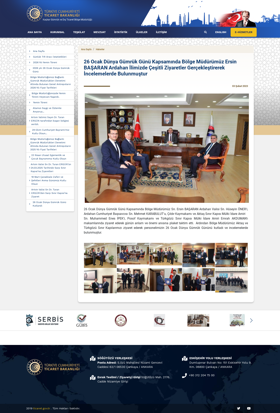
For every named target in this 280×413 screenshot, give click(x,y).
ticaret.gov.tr (41, 408)
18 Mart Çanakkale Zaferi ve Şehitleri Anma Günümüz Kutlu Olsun (48, 180)
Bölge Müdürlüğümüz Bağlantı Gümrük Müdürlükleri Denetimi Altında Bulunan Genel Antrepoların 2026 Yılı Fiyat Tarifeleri (50, 82)
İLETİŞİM (161, 32)
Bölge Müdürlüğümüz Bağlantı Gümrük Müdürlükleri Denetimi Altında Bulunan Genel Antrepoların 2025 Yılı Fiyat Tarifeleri (50, 144)
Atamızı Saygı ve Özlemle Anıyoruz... (47, 110)
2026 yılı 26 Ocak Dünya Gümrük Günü (51, 70)
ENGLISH (220, 32)
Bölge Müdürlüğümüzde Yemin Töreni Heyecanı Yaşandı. (49, 95)
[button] (251, 320)
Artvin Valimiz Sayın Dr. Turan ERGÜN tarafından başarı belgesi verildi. (50, 121)
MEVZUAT (100, 32)
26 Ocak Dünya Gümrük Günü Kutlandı (49, 204)
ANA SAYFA (35, 32)
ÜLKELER (141, 32)
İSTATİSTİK (120, 32)
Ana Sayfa (39, 51)
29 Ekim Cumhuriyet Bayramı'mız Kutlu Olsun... (50, 132)
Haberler (100, 49)
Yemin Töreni (40, 102)
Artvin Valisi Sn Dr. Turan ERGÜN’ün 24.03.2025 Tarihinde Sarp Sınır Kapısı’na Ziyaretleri (51, 168)
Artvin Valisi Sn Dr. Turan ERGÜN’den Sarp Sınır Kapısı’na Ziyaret (49, 193)
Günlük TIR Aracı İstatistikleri (49, 56)
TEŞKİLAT (79, 32)
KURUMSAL (57, 32)
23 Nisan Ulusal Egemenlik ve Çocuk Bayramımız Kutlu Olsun (48, 157)
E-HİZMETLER (243, 32)
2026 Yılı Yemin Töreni (45, 62)
